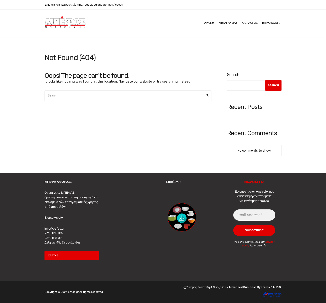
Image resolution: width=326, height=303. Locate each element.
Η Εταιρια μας (228, 23)
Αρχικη (209, 23)
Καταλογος (249, 23)
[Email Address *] (254, 215)
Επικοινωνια (270, 23)
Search (233, 74)
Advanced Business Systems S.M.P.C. (255, 287)
